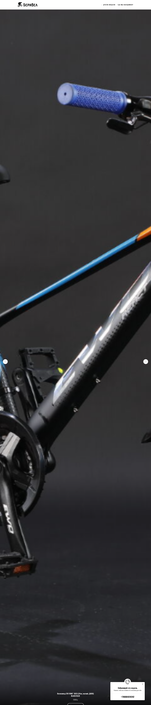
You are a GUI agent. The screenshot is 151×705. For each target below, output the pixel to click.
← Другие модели (108, 5)
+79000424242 (127, 696)
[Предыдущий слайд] (5, 361)
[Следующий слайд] (145, 361)
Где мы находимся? (125, 5)
